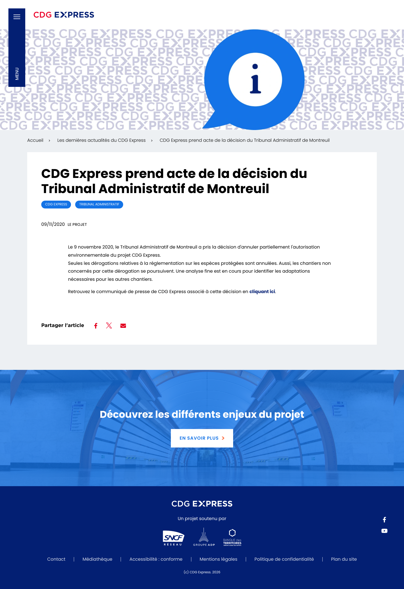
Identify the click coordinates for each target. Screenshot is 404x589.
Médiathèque (97, 559)
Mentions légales (219, 559)
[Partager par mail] (123, 326)
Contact (56, 559)
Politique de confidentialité (284, 559)
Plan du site (344, 559)
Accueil (35, 140)
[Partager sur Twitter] (109, 326)
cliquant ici (262, 291)
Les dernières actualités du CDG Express (101, 140)
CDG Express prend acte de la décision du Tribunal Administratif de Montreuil (245, 140)
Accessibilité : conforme (155, 559)
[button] (16, 47)
